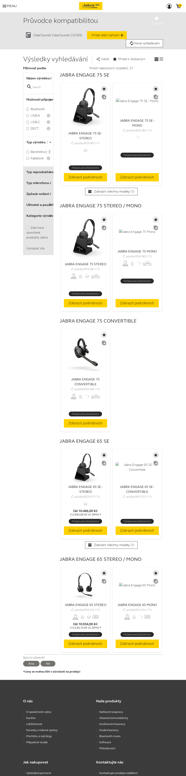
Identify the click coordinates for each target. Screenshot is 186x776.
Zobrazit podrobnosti (85, 177)
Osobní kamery (108, 730)
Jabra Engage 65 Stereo (85, 605)
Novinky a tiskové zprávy (42, 730)
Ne (48, 663)
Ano (31, 663)
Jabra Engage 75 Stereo (85, 264)
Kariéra (30, 718)
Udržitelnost (34, 724)
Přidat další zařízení (107, 35)
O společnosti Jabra (38, 712)
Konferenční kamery (112, 724)
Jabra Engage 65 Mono (137, 605)
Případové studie (37, 742)
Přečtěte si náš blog (39, 736)
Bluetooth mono (109, 736)
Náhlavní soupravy (111, 712)
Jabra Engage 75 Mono (137, 251)
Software (105, 742)
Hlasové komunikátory (113, 718)
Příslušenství (107, 748)
